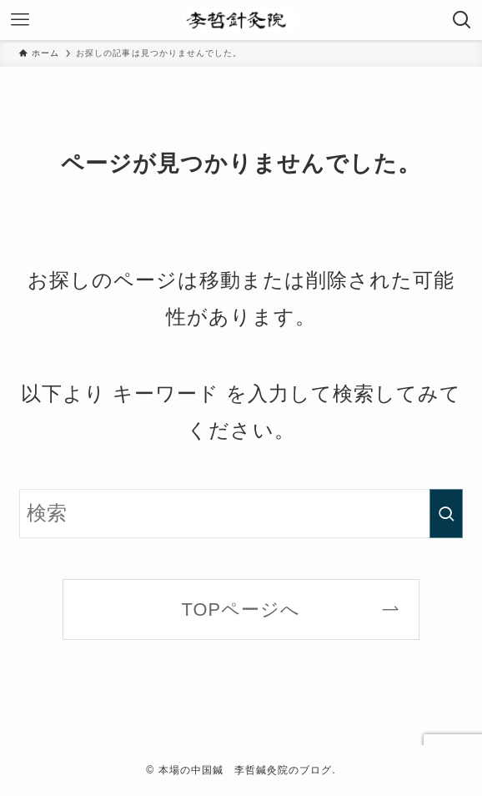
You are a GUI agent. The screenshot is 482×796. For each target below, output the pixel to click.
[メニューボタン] (20, 20)
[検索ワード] (241, 513)
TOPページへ (241, 609)
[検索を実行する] (446, 513)
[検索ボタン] (462, 20)
